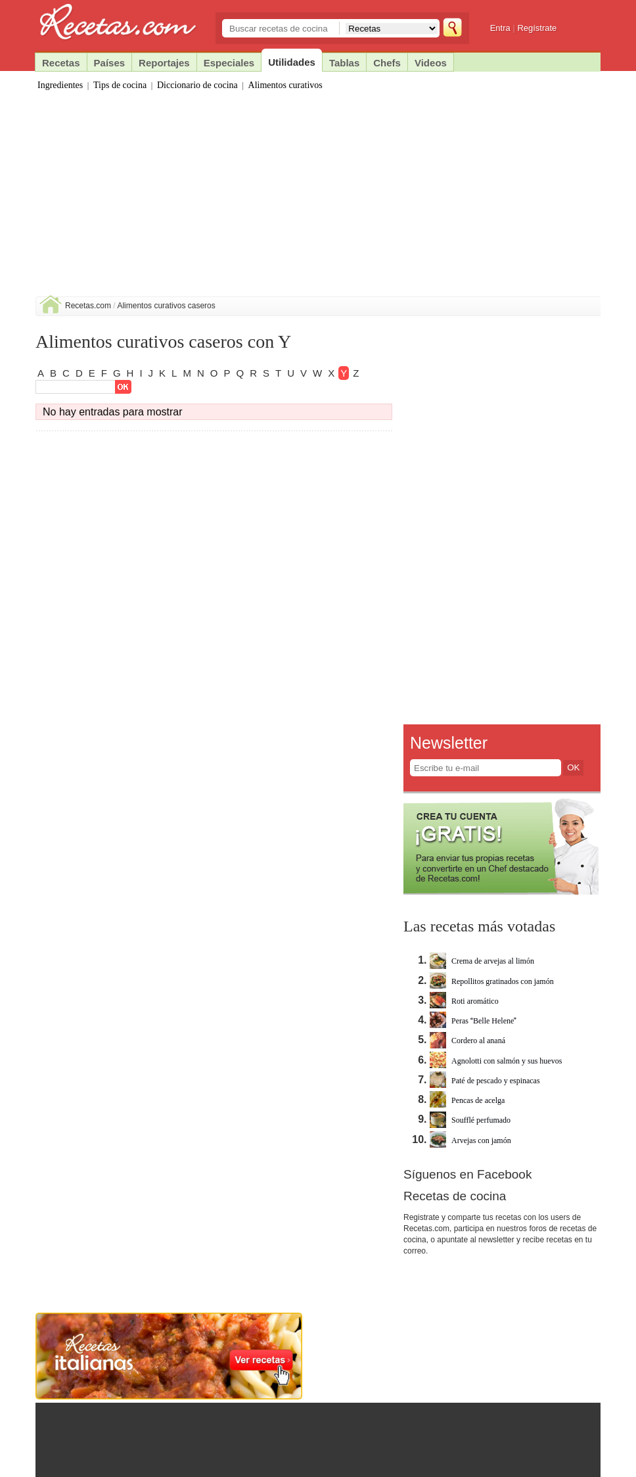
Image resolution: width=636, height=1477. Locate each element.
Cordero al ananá (467, 1040)
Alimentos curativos (285, 85)
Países (109, 62)
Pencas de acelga (467, 1100)
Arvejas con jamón (470, 1140)
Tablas (344, 62)
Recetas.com (88, 305)
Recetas (61, 62)
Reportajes (164, 62)
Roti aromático (464, 1001)
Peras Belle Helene (473, 1020)
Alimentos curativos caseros (166, 305)
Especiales (229, 62)
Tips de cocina (120, 85)
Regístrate (536, 28)
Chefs (387, 62)
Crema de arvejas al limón (482, 961)
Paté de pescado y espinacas (485, 1080)
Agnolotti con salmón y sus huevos (496, 1061)
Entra (500, 28)
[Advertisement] (318, 198)
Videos (431, 62)
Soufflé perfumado (470, 1120)
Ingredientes (60, 85)
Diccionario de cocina (197, 85)
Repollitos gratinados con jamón (492, 981)
